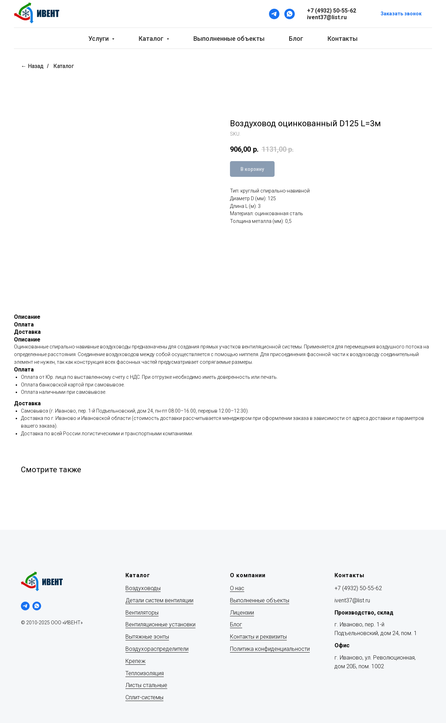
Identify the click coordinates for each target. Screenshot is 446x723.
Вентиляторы (142, 612)
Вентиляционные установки (160, 624)
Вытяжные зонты (147, 636)
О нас (237, 588)
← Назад (32, 66)
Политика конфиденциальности (270, 649)
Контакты (342, 38)
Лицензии (242, 612)
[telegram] (25, 606)
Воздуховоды (143, 588)
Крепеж (135, 661)
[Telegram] (274, 14)
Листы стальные (146, 685)
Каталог (63, 66)
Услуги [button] (99, 38)
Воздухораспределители (157, 649)
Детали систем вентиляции (159, 600)
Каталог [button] (152, 38)
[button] (401, 14)
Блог (296, 38)
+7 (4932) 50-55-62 (358, 588)
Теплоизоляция (144, 673)
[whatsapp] (36, 606)
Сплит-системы (144, 697)
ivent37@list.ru (352, 600)
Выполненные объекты (228, 38)
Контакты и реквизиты (258, 636)
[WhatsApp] (289, 14)
